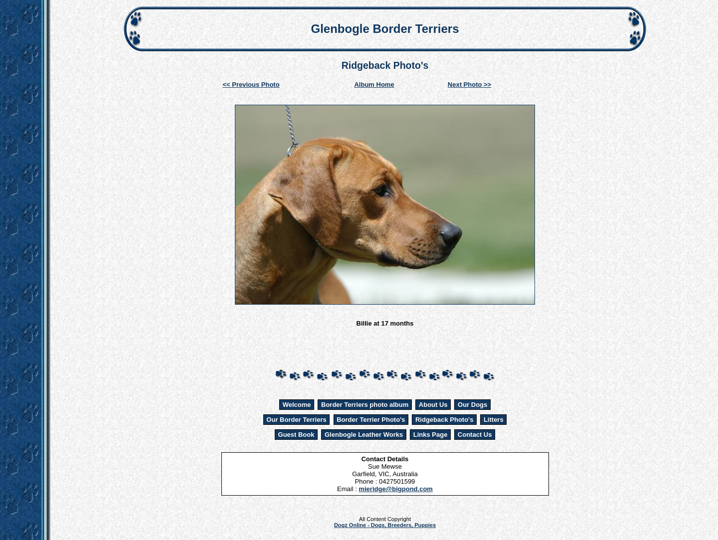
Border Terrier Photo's (371, 419)
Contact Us (475, 434)
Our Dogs (472, 404)
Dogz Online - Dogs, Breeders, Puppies (385, 525)
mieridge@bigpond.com (395, 489)
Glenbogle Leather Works (364, 434)
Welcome (297, 404)
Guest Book (296, 434)
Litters (494, 419)
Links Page (430, 434)
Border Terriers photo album (364, 404)
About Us (433, 404)
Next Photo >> (469, 84)
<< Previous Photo (251, 84)
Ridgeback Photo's (444, 419)
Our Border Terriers (296, 419)
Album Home (374, 84)
